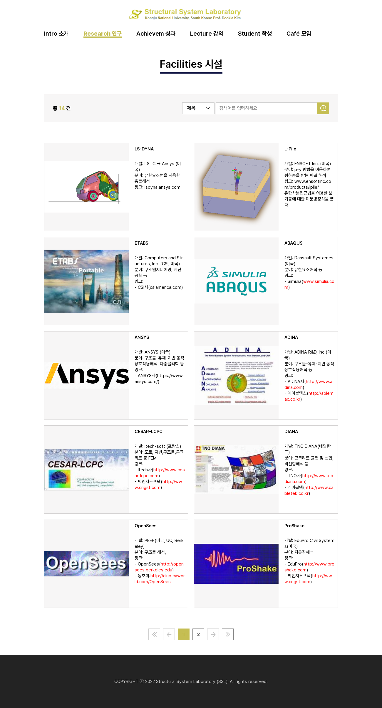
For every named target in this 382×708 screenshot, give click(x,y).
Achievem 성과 (155, 34)
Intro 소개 (56, 34)
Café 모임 (298, 34)
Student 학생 (255, 34)
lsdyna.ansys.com (162, 187)
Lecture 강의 (206, 34)
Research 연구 (102, 34)
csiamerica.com (165, 287)
